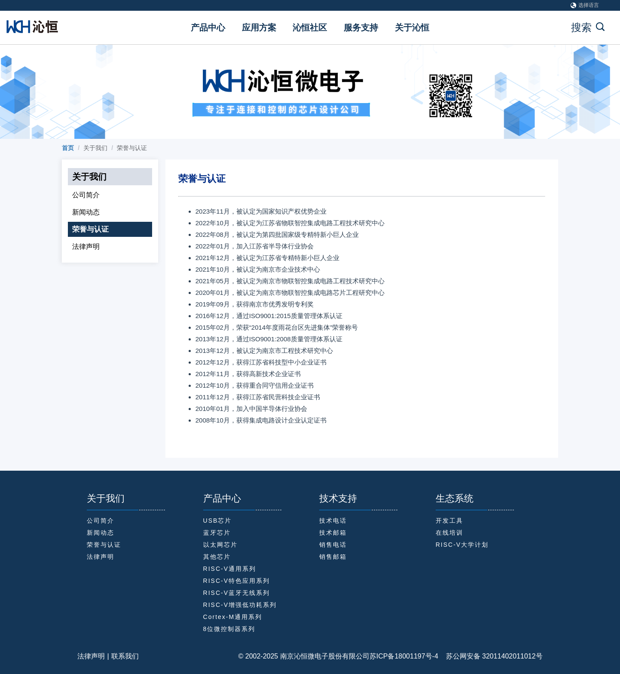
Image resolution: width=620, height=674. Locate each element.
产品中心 (208, 27)
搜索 (588, 27)
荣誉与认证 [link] (132, 147)
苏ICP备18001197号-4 (404, 656)
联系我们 (125, 656)
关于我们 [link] (95, 147)
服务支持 (361, 27)
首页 (68, 147)
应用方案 (259, 27)
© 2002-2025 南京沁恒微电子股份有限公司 (304, 656)
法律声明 (91, 656)
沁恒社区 (310, 27)
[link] (68, 147)
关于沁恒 (412, 27)
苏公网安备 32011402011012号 (490, 656)
